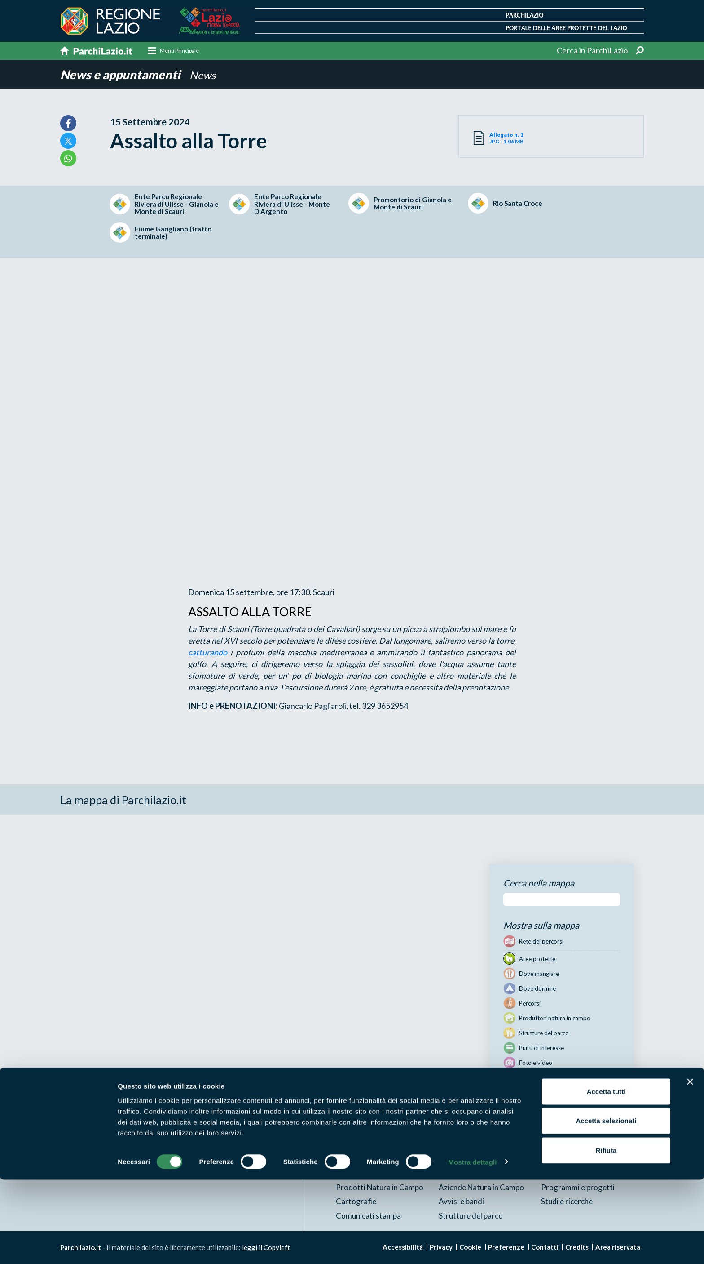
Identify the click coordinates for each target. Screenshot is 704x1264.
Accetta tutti (606, 1175)
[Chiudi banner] (690, 1166)
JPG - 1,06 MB (520, 138)
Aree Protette (360, 1145)
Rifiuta (606, 1234)
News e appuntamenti (122, 74)
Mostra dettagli (472, 1246)
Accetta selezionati (606, 1205)
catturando (207, 652)
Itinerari (452, 1145)
